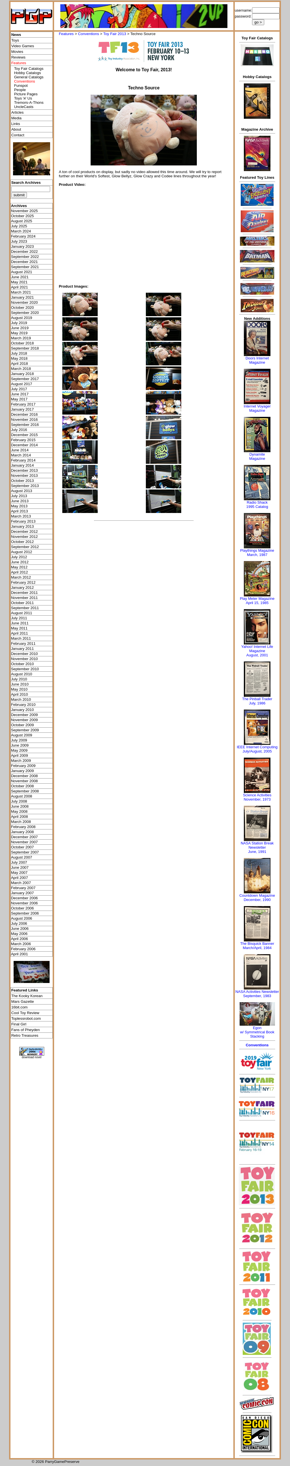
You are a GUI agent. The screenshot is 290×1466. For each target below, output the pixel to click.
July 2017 (19, 389)
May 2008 (19, 811)
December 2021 (24, 262)
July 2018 (19, 353)
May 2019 (19, 333)
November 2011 (24, 598)
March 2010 (21, 699)
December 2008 (24, 776)
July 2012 (19, 557)
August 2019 (21, 318)
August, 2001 (257, 655)
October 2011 (22, 603)
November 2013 (24, 475)
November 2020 (24, 302)
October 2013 (22, 480)
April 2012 (19, 572)
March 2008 (21, 822)
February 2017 (23, 404)
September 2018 (25, 348)
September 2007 (25, 852)
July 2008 (19, 801)
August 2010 (21, 674)
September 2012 (25, 547)
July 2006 (19, 923)
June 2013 (20, 501)
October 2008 (22, 786)
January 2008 (22, 832)
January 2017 (22, 409)
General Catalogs (29, 77)
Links (15, 124)
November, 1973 (257, 799)
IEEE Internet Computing (257, 747)
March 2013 (21, 516)
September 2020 (25, 313)
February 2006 (23, 949)
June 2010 (20, 684)
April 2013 (19, 511)
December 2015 (24, 435)
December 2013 (24, 470)
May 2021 (19, 282)
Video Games (22, 46)
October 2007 (22, 847)
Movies (17, 51)
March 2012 (21, 577)
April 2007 (19, 878)
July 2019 (19, 323)
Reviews (18, 57)
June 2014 (20, 450)
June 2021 (20, 277)
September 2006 (25, 913)
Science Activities (257, 795)
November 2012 (24, 536)
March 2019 (21, 338)
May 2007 (19, 872)
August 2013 (21, 491)
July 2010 (19, 679)
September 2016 (25, 424)
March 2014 (21, 455)
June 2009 (20, 745)
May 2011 (19, 628)
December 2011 (24, 592)
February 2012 (23, 582)
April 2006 (19, 939)
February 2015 (23, 440)
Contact (17, 135)
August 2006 (21, 918)
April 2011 (19, 633)
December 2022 (24, 251)
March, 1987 (257, 555)
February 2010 (23, 704)
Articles (17, 112)
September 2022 (25, 257)
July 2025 (19, 226)
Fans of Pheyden (25, 1030)
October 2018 (22, 343)
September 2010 (25, 669)
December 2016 (24, 414)
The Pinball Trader (257, 699)
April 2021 (19, 287)
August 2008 (21, 796)
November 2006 (24, 903)
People (20, 90)
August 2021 (21, 272)
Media (16, 118)
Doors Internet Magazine (257, 360)
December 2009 (24, 715)
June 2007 (20, 867)
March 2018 (21, 368)
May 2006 (19, 934)
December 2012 (24, 531)
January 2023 (22, 246)
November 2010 (24, 659)
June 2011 (20, 623)
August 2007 (21, 857)
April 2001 (19, 954)
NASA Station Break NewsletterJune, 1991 (257, 847)
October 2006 (22, 908)
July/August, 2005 (257, 751)
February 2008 (23, 827)
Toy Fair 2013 (114, 34)
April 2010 (19, 694)
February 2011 (23, 643)
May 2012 (19, 567)
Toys (15, 40)
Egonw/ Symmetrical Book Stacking (257, 1032)
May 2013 (19, 506)
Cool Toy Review (25, 1013)
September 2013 (25, 486)
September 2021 (25, 267)
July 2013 (19, 496)
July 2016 (19, 430)
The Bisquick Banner (257, 943)
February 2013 (23, 521)
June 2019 (20, 328)
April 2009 (19, 755)
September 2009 (25, 730)
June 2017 (20, 394)
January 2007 (22, 893)
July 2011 (19, 618)
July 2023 (19, 241)
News (16, 35)
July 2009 (19, 740)
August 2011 (21, 613)
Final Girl (18, 1024)
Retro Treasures (25, 1035)
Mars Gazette (22, 1001)
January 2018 (22, 374)
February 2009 (23, 766)
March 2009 (21, 760)
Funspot (21, 85)
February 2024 (23, 236)
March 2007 (21, 883)
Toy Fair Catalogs (29, 68)
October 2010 (22, 664)
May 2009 (19, 750)
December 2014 (24, 445)
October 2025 (22, 216)
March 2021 (21, 292)
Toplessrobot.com (26, 1018)
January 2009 (22, 771)
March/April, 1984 (257, 948)
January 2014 (22, 465)
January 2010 (22, 710)
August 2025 (21, 221)
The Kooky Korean (26, 996)
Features (66, 34)
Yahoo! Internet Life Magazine (257, 648)
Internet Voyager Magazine (257, 408)
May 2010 (19, 689)
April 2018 (19, 363)
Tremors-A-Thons (29, 102)
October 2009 (22, 725)
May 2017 (19, 399)
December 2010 (24, 654)
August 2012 (21, 552)
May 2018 (19, 358)
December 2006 (24, 898)
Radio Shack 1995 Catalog (257, 504)
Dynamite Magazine (257, 456)
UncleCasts (23, 107)
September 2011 (25, 608)
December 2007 (24, 837)
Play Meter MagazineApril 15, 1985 (257, 600)
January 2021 (22, 297)
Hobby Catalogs (27, 73)
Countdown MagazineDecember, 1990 (257, 897)
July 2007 (19, 862)
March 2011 (21, 638)
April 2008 (19, 816)
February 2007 (23, 888)
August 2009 (21, 735)
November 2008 (24, 781)
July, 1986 (257, 703)
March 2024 (21, 231)
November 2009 (24, 720)
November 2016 (24, 419)
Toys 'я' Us (23, 98)
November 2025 (24, 211)
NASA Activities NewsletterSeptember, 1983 (257, 993)
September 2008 (25, 791)
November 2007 (24, 842)
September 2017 (25, 379)
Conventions (88, 34)
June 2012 (20, 562)
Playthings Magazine (257, 550)
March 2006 (21, 944)
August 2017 (21, 384)
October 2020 (22, 307)
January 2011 (22, 648)
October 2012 (22, 542)
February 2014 (23, 460)
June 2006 (20, 928)
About (16, 129)
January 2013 (22, 526)
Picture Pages (26, 94)
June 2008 (20, 806)
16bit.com (19, 1007)
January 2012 (22, 587)
